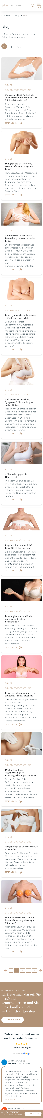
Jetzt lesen (11, 123)
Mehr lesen (10, 1099)
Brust (8, 85)
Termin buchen (13, 1020)
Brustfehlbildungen (17, 310)
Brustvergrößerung (18, 90)
